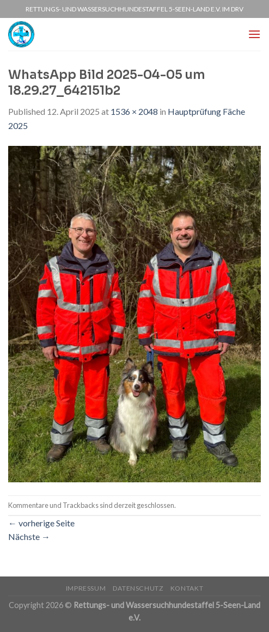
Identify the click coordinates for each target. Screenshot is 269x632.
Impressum (86, 588)
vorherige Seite (41, 523)
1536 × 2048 (134, 111)
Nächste (29, 536)
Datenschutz (138, 588)
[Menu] (254, 34)
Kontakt (186, 588)
